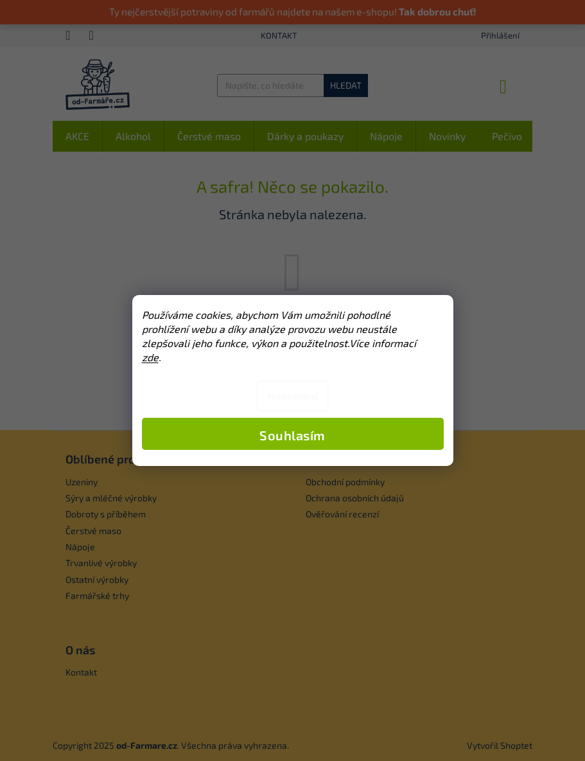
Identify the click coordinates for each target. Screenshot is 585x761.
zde (150, 357)
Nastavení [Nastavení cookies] (293, 395)
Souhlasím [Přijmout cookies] (292, 435)
